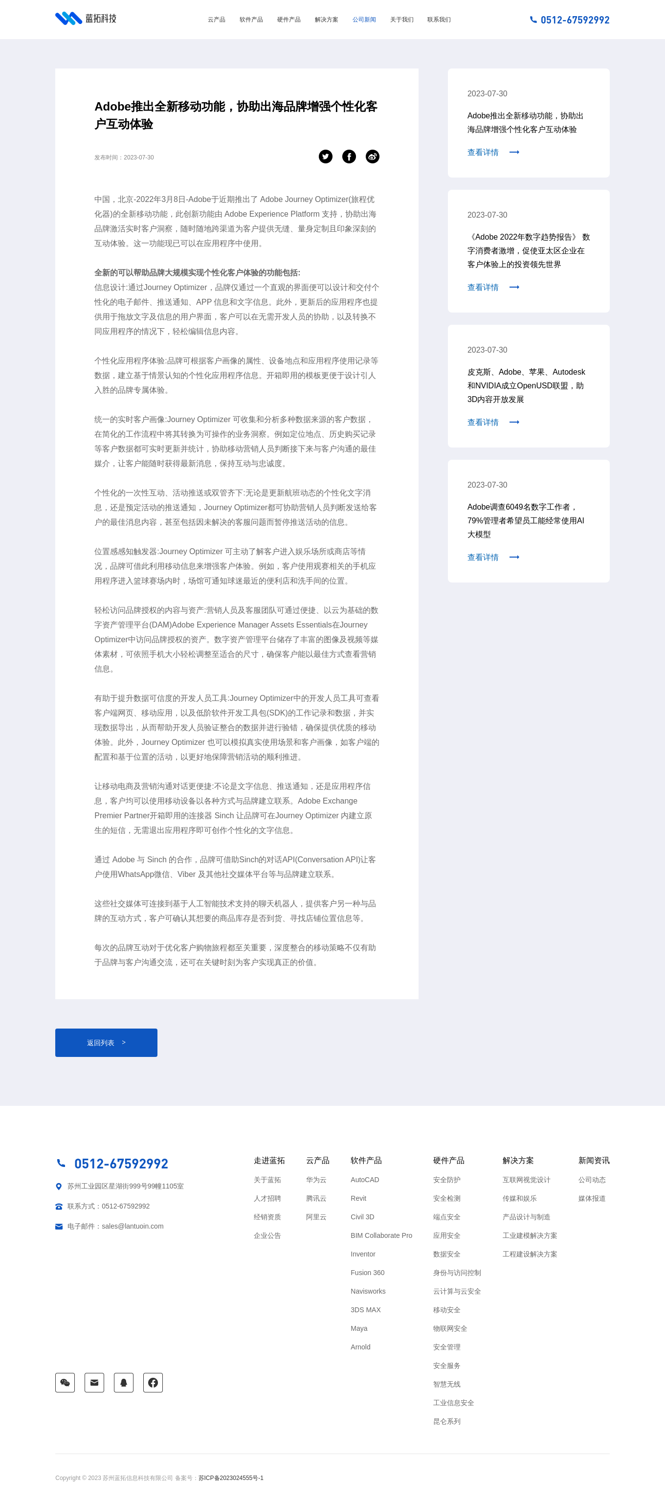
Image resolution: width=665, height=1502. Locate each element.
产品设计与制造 (527, 1217)
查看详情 (483, 152)
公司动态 (592, 1180)
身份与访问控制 (457, 1273)
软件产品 (251, 19)
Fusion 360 (367, 1273)
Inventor (363, 1254)
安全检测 (447, 1198)
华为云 (316, 1180)
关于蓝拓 (267, 1180)
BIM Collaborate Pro (381, 1235)
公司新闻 (364, 19)
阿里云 (316, 1217)
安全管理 (447, 1347)
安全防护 (447, 1180)
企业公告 (267, 1235)
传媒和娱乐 (520, 1198)
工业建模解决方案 (530, 1235)
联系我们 (439, 19)
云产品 (216, 19)
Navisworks (368, 1291)
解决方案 (326, 19)
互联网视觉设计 (527, 1180)
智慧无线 (447, 1384)
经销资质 (267, 1217)
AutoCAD (365, 1180)
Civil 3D (362, 1217)
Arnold (360, 1347)
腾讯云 (316, 1198)
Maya (359, 1328)
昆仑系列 (447, 1421)
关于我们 (402, 19)
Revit (358, 1198)
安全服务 (447, 1365)
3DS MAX (365, 1310)
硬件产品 (289, 19)
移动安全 (447, 1310)
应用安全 (447, 1235)
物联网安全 (450, 1328)
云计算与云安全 (457, 1291)
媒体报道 (592, 1198)
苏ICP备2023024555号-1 (231, 1478)
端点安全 (447, 1217)
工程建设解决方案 (530, 1254)
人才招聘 (267, 1198)
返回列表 (106, 1043)
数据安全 (447, 1254)
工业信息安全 (453, 1403)
